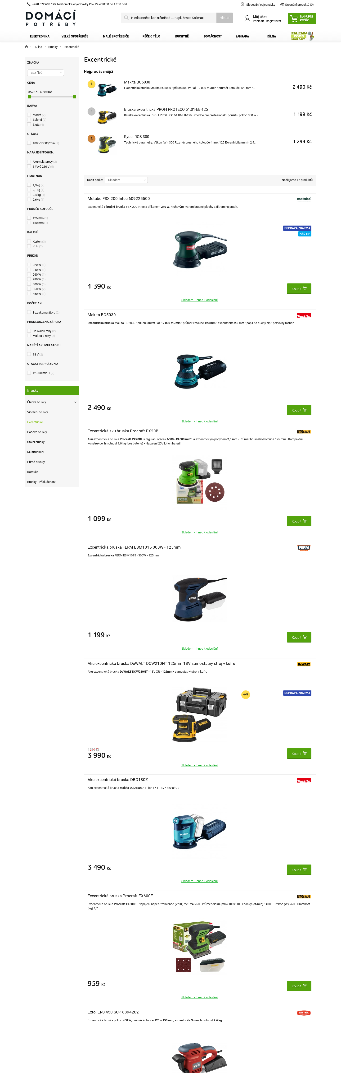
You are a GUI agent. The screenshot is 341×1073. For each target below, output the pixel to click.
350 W (39, 289)
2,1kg (39, 190)
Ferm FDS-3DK (255, 431)
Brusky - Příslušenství (41, 482)
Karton (39, 241)
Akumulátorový (45, 161)
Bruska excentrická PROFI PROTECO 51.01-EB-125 (166, 109)
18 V (38, 354)
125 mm (40, 218)
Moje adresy (110, 990)
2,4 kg (39, 195)
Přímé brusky (36, 462)
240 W (39, 270)
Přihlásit (258, 21)
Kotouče (32, 472)
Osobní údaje (111, 997)
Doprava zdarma (143, 228)
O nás (34, 1005)
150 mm (40, 223)
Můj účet (108, 965)
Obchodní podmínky (45, 990)
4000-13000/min (46, 143)
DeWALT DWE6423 (104, 663)
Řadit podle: (95, 180)
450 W (39, 294)
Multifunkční (35, 452)
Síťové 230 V (43, 166)
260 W (39, 274)
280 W (39, 279)
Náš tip (150, 234)
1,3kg (39, 185)
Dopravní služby (42, 982)
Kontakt (36, 975)
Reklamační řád (42, 997)
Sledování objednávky (260, 4)
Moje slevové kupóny (117, 1005)
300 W (39, 284)
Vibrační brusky (37, 412)
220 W (39, 265)
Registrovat (273, 21)
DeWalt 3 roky (44, 331)
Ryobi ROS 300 (136, 136)
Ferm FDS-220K (179, 663)
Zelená (39, 119)
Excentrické (35, 422)
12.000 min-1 (43, 373)
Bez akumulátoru (46, 312)
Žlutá (38, 124)
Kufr (38, 246)
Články (35, 1013)
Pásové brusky (37, 432)
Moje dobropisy (113, 982)
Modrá (39, 115)
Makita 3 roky (44, 336)
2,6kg (39, 199)
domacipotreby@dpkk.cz (199, 1020)
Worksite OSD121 (258, 663)
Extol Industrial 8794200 (187, 779)
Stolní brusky (36, 442)
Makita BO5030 (137, 82)
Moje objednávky (114, 975)
